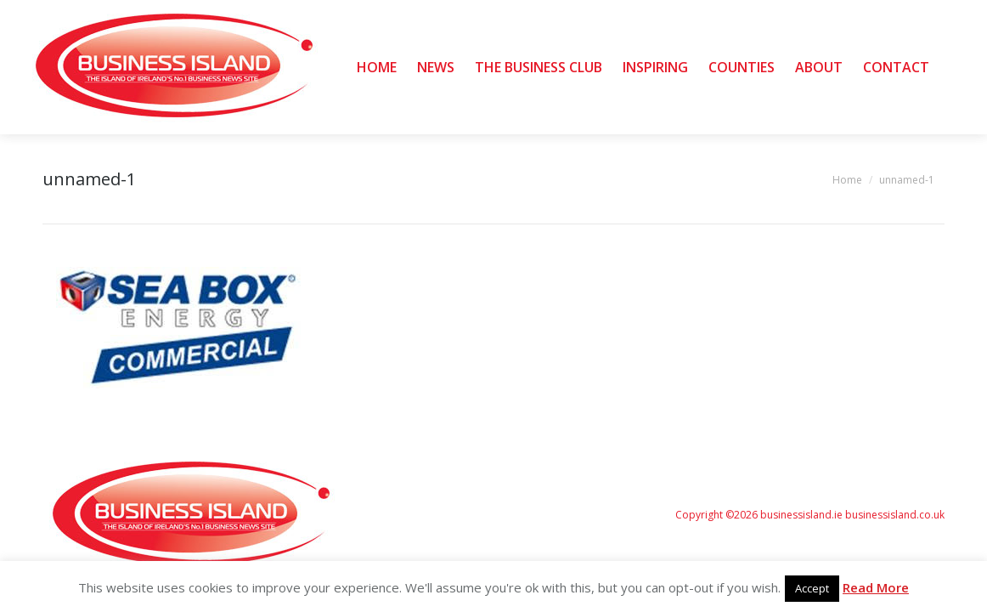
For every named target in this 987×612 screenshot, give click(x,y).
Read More (876, 587)
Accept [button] (812, 588)
